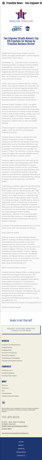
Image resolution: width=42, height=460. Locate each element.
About (21, 445)
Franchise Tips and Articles (10, 396)
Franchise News (7, 393)
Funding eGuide (7, 350)
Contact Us (5, 388)
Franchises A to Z (7, 370)
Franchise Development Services (12, 361)
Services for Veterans (8, 355)
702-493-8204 (10, 417)
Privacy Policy (7, 428)
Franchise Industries (8, 373)
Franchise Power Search (9, 376)
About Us (5, 385)
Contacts (21, 455)
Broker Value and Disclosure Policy (15, 426)
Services (21, 449)
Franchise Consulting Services (11, 345)
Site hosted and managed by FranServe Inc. (15, 433)
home (21, 442)
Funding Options (7, 347)
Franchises (21, 452)
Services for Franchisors (9, 353)
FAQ (3, 391)
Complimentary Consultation (11, 358)
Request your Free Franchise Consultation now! (21, 336)
